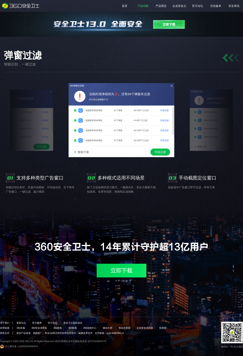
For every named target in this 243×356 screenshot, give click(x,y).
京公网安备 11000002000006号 (21, 346)
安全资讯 (233, 5)
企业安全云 (179, 5)
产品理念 (161, 5)
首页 (124, 5)
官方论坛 (197, 5)
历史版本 (215, 5)
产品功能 (142, 5)
